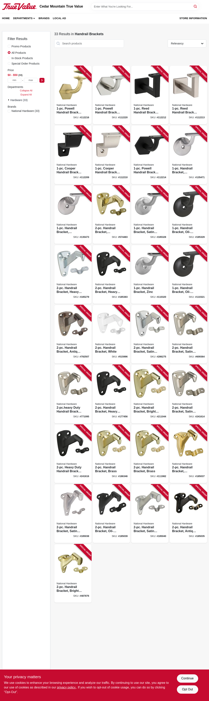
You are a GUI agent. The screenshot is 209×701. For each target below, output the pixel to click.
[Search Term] (145, 6)
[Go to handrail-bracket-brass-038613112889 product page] (111, 454)
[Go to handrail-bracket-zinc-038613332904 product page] (149, 274)
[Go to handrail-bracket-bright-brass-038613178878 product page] (72, 573)
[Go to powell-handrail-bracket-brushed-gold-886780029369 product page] (72, 95)
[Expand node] (9, 100)
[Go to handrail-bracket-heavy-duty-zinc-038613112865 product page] (72, 274)
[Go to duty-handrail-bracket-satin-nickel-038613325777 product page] (72, 394)
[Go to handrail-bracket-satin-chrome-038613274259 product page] (149, 334)
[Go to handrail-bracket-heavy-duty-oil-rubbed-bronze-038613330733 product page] (111, 274)
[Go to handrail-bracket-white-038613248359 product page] (111, 334)
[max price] (31, 80)
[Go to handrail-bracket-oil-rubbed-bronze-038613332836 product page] (188, 214)
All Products (19, 53)
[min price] (14, 80)
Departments (22, 18)
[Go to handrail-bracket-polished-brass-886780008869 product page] (188, 454)
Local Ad (59, 18)
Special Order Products (26, 64)
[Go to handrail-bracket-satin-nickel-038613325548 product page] (188, 334)
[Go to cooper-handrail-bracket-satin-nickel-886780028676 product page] (111, 155)
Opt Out (187, 689)
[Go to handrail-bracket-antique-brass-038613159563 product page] (72, 334)
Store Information (193, 18)
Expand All (26, 94)
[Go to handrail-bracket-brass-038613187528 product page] (149, 454)
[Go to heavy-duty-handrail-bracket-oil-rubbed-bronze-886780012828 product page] (72, 454)
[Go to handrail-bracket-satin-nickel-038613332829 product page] (149, 214)
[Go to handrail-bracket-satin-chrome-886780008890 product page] (149, 513)
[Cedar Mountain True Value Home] (19, 6)
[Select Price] (41, 80)
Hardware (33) (19, 100)
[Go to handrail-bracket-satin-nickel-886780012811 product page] (188, 394)
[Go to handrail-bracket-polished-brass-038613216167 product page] (111, 214)
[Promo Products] (9, 46)
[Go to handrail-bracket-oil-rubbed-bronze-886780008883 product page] (111, 513)
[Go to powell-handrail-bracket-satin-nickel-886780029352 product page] (111, 95)
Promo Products (21, 46)
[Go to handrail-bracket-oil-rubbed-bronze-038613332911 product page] (188, 274)
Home (6, 18)
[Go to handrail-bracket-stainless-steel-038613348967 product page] (72, 214)
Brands (44, 18)
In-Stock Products (22, 58)
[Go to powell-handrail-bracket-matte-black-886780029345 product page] (149, 155)
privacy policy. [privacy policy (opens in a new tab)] (66, 687)
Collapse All (26, 90)
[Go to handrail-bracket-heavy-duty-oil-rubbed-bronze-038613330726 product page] (111, 394)
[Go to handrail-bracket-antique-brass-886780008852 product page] (188, 513)
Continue (187, 678)
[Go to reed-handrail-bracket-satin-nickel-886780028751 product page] (188, 95)
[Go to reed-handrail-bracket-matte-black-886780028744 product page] (149, 95)
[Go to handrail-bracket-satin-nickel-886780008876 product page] (72, 513)
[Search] (195, 6)
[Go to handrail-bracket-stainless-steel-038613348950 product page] (188, 155)
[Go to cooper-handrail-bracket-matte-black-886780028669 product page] (72, 155)
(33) (26, 110)
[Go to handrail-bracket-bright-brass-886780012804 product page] (149, 394)
